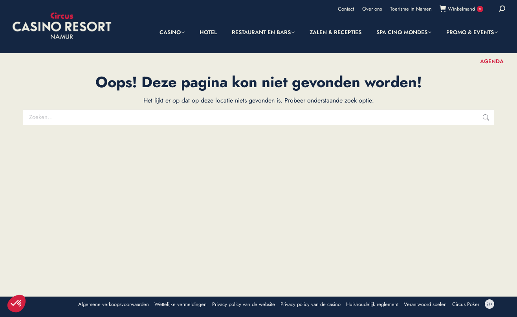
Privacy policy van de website (243, 304)
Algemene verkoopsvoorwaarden (113, 304)
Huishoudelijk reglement (372, 304)
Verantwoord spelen (425, 304)
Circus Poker (465, 304)
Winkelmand (461, 9)
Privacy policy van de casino (310, 304)
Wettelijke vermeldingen (180, 304)
